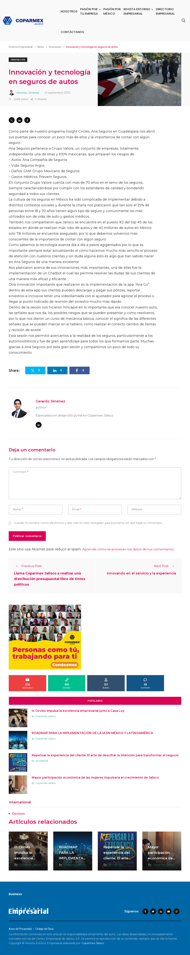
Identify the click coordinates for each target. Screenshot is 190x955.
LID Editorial (43, 760)
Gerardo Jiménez (50, 401)
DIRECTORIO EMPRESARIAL (165, 11)
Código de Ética (44, 928)
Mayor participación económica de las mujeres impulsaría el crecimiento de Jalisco (96, 777)
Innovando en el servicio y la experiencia (141, 573)
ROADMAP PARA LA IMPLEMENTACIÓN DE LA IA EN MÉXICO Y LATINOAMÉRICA (93, 732)
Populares (95, 700)
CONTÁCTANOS (72, 32)
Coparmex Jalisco (47, 715)
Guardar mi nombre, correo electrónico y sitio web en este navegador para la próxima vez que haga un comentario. (88, 523)
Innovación (18, 60)
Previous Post (28, 566)
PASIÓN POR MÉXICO (112, 11)
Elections (19, 813)
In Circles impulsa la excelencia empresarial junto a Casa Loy (79, 710)
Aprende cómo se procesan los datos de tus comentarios (129, 549)
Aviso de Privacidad (20, 928)
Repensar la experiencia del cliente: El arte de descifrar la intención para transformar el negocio (106, 754)
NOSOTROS (69, 11)
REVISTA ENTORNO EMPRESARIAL (137, 11)
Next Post (165, 566)
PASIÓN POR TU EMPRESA (89, 11)
